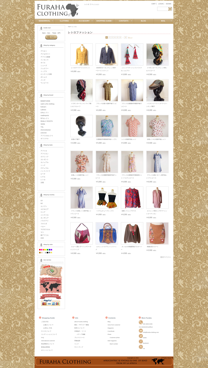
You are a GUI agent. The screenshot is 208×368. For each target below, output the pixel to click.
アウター (44, 51)
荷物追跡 (77, 340)
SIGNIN (168, 4)
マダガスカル (45, 229)
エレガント (45, 159)
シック (43, 165)
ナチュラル (45, 168)
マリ (42, 232)
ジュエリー (45, 68)
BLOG (143, 21)
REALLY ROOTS (47, 121)
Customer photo (115, 337)
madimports (45, 115)
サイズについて (46, 331)
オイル (43, 62)
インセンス (45, 60)
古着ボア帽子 (75, 139)
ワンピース (45, 83)
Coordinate (111, 331)
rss (142, 348)
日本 (42, 238)
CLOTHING (66, 21)
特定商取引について (47, 344)
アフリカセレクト (47, 135)
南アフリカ (45, 235)
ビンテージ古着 (46, 74)
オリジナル (45, 138)
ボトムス (44, 77)
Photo (109, 334)
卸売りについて (79, 328)
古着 (42, 182)
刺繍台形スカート (152, 246)
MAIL (166, 21)
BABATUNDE (45, 101)
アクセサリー (45, 54)
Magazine (111, 328)
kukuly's (43, 107)
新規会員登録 (45, 347)
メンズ (43, 80)
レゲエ (43, 177)
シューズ (44, 65)
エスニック (45, 156)
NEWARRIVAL (46, 21)
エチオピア (45, 209)
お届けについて (48, 325)
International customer (48, 340)
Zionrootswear (46, 130)
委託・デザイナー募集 (81, 325)
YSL (42, 127)
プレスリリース (79, 337)
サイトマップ (78, 347)
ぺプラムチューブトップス (105, 211)
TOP (69, 26)
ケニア (43, 212)
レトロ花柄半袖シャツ (129, 139)
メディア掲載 (81, 334)
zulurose (44, 133)
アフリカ (44, 151)
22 (125, 37)
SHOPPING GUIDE (104, 21)
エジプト (44, 206)
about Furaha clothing (81, 321)
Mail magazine (112, 340)
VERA (43, 124)
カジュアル (45, 162)
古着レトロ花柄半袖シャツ (79, 175)
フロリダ (44, 223)
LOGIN (160, 4)
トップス (44, 71)
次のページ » (165, 257)
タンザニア (45, 218)
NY (42, 203)
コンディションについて (49, 334)
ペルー (43, 226)
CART (153, 4)
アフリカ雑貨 (45, 57)
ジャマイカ (45, 215)
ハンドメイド (45, 171)
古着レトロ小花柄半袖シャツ (156, 139)
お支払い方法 (47, 328)
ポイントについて (47, 350)
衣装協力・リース (80, 331)
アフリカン (45, 153)
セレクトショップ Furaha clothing (149, 358)
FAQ (42, 337)
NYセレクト (45, 118)
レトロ (74, 26)
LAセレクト (45, 112)
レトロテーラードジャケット (80, 68)
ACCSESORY (86, 21)
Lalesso (43, 110)
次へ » (130, 37)
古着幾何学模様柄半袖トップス (106, 139)
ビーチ (43, 174)
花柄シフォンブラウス (129, 211)
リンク (76, 344)
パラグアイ (45, 221)
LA (41, 200)
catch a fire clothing (47, 104)
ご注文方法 (44, 321)
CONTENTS (125, 21)
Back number (114, 344)
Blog (109, 321)
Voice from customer (114, 325)
